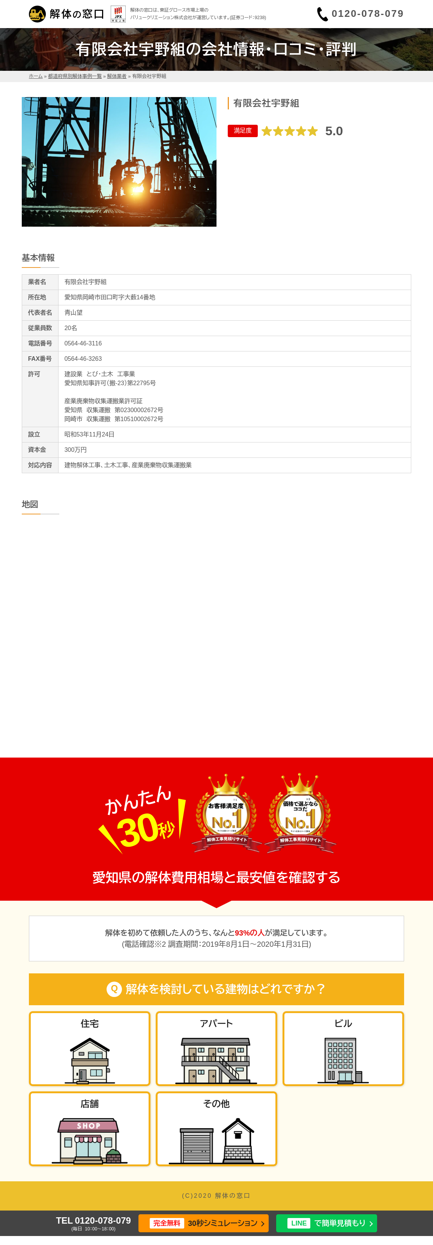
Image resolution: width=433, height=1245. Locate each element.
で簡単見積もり (326, 1223)
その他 (216, 1104)
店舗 (90, 1104)
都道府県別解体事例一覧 (75, 76)
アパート (216, 1024)
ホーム (36, 76)
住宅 (90, 1024)
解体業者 (117, 76)
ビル (343, 1024)
